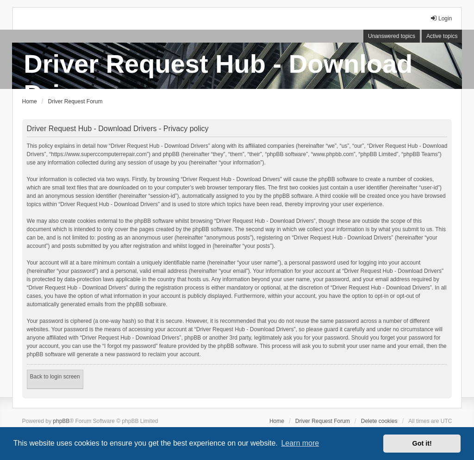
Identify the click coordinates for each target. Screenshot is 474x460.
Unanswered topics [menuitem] (391, 36)
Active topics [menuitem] (441, 36)
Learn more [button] (300, 443)
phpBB (61, 421)
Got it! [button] (422, 443)
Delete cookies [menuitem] (379, 421)
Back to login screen (55, 376)
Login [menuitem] (441, 18)
